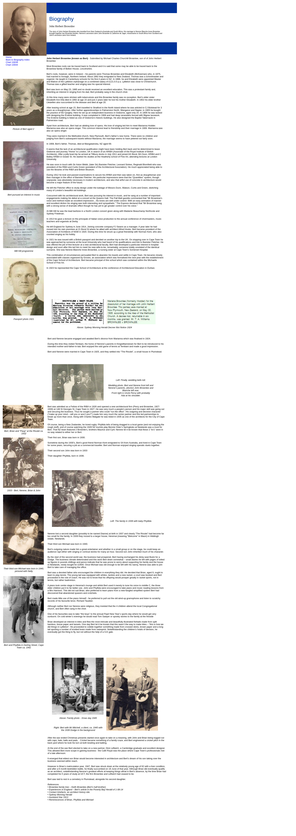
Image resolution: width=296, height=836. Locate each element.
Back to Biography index (18, 59)
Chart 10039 (12, 62)
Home (49, 4)
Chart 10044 (12, 65)
